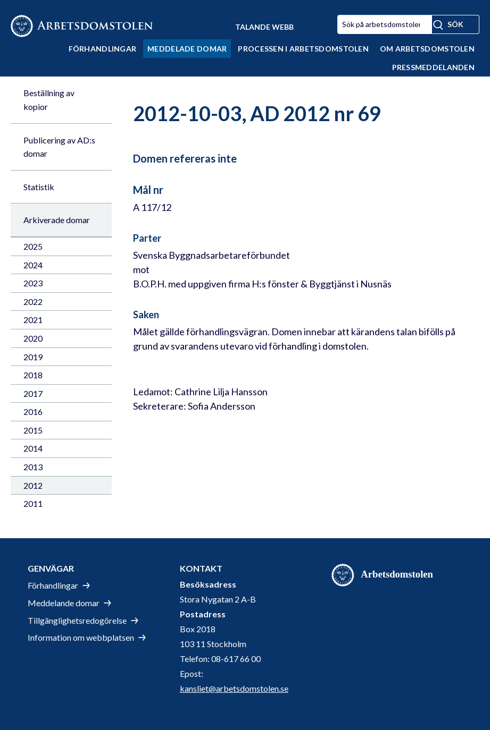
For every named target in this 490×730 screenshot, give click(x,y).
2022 (33, 301)
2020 (33, 338)
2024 (33, 265)
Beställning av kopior (48, 100)
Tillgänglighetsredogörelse (77, 620)
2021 (33, 320)
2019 (33, 357)
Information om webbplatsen (81, 637)
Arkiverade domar (56, 220)
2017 (33, 393)
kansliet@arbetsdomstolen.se (234, 688)
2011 (33, 503)
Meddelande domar (63, 603)
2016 (33, 411)
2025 (33, 246)
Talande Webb (264, 26)
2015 (33, 430)
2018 (33, 375)
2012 (33, 485)
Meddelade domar (187, 48)
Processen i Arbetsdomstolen (303, 48)
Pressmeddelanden (433, 67)
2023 (33, 283)
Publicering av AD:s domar (59, 147)
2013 (33, 467)
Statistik (38, 187)
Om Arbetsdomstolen (427, 48)
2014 (33, 448)
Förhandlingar (103, 48)
